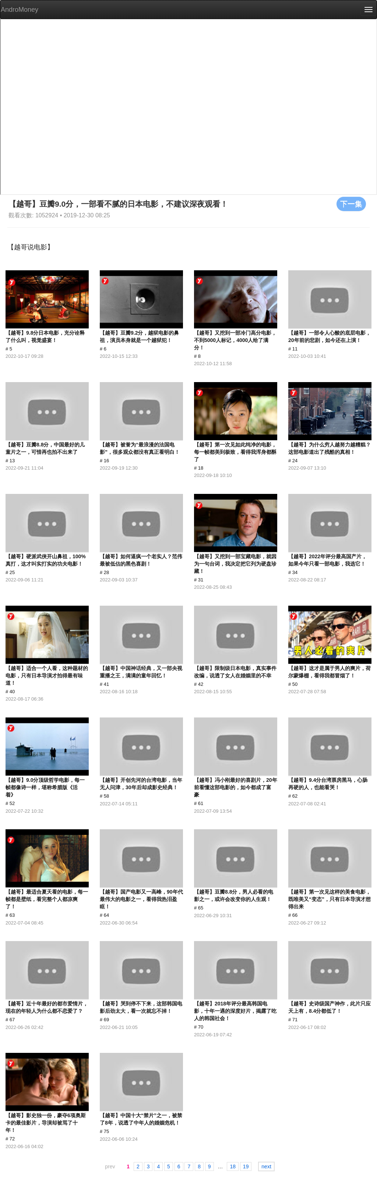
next (266, 1166)
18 (233, 1166)
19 (246, 1166)
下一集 (351, 204)
